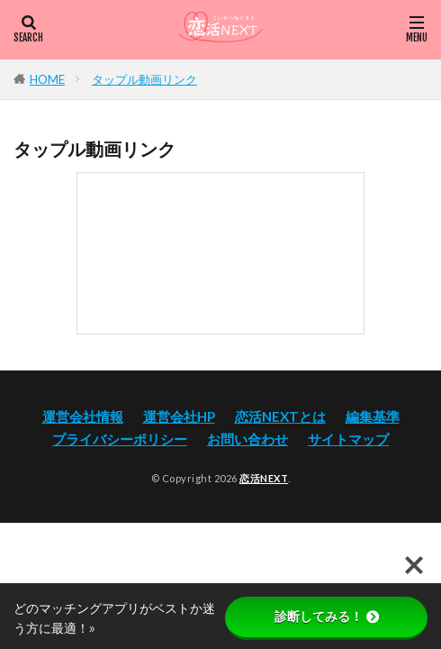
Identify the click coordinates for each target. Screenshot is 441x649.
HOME (47, 79)
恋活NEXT (263, 478)
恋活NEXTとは (280, 416)
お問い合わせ (247, 439)
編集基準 (373, 416)
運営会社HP (179, 416)
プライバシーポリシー (119, 439)
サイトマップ (348, 439)
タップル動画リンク (144, 79)
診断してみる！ (326, 616)
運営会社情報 (82, 416)
